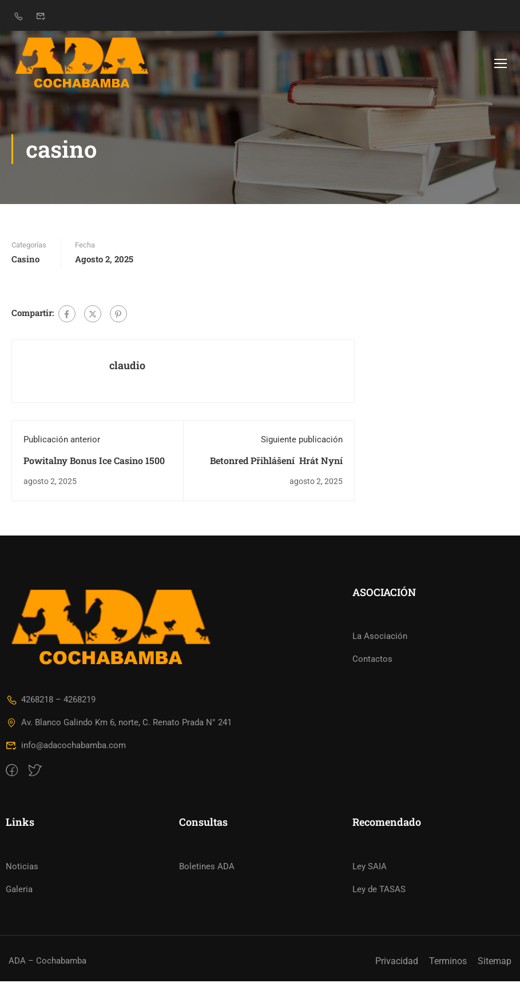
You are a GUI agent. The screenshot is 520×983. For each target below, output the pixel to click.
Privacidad (396, 962)
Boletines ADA (207, 868)
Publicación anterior (61, 441)
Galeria (19, 891)
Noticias (22, 868)
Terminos (448, 962)
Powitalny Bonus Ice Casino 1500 (94, 462)
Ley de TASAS (379, 891)
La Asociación (379, 638)
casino (25, 261)
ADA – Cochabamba (47, 963)
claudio (127, 367)
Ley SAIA (369, 868)
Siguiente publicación (302, 441)
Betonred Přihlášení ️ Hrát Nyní (276, 462)
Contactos (372, 661)
